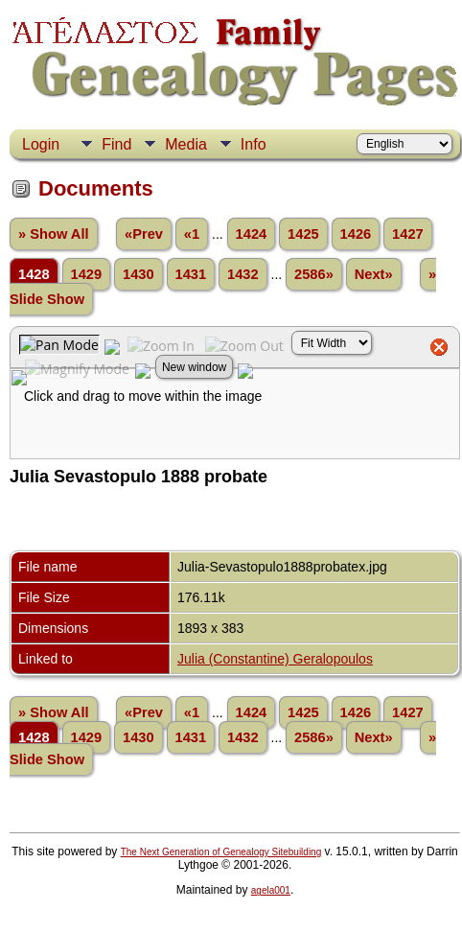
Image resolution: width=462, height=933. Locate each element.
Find (116, 144)
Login (40, 144)
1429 (87, 274)
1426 (356, 234)
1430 (138, 274)
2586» (314, 274)
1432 (243, 274)
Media (186, 144)
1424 (251, 234)
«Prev (144, 234)
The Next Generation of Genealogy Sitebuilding (221, 852)
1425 (303, 234)
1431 (191, 274)
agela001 (270, 890)
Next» (374, 274)
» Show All (53, 234)
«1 (191, 234)
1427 (408, 234)
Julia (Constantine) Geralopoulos (275, 658)
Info (253, 144)
